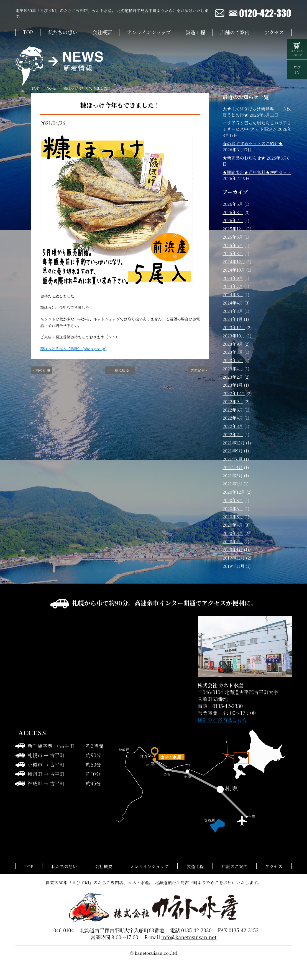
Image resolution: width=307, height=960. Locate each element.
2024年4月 (232, 303)
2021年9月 (232, 451)
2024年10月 (233, 270)
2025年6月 (232, 237)
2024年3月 (232, 311)
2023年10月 (233, 335)
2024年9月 (232, 278)
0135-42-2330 (196, 930)
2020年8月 (232, 500)
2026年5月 (232, 204)
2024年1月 (232, 319)
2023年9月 (232, 344)
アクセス (274, 32)
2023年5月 (232, 360)
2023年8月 (232, 352)
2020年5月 (232, 516)
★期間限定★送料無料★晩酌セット (256, 172)
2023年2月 (232, 377)
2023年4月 (232, 368)
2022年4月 (232, 418)
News (51, 88)
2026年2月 (232, 220)
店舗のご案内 (235, 32)
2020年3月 (232, 533)
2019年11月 (233, 566)
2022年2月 (232, 434)
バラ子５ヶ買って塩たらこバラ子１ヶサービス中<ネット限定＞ (256, 126)
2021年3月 (232, 475)
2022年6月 (232, 410)
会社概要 (102, 32)
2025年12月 (233, 228)
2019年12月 (233, 558)
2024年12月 (233, 261)
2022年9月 (232, 401)
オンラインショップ (149, 32)
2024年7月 (232, 286)
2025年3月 (232, 253)
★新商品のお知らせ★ (243, 158)
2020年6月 (232, 508)
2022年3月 (232, 426)
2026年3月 (232, 212)
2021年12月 (233, 442)
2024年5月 (232, 294)
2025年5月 (232, 245)
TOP (28, 32)
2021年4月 (232, 467)
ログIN (297, 69)
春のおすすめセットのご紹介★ (252, 143)
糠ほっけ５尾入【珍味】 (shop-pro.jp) (73, 348)
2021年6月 (232, 459)
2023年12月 (233, 327)
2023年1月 (232, 385)
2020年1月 (232, 549)
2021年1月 (232, 483)
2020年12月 (233, 492)
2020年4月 (232, 525)
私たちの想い (62, 32)
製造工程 (195, 32)
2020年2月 (232, 541)
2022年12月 (233, 393)
